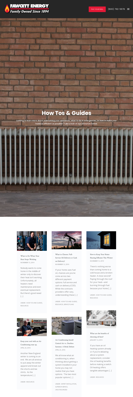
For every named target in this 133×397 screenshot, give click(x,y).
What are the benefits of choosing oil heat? (99, 335)
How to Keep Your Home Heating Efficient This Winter (101, 256)
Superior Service (61, 387)
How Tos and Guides (34, 303)
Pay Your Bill (97, 9)
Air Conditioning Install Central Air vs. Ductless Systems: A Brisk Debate (64, 343)
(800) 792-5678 (116, 9)
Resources (24, 306)
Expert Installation (68, 384)
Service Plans (69, 304)
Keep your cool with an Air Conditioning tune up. (31, 343)
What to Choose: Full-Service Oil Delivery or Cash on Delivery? (66, 257)
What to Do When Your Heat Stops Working (30, 258)
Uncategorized (61, 390)
